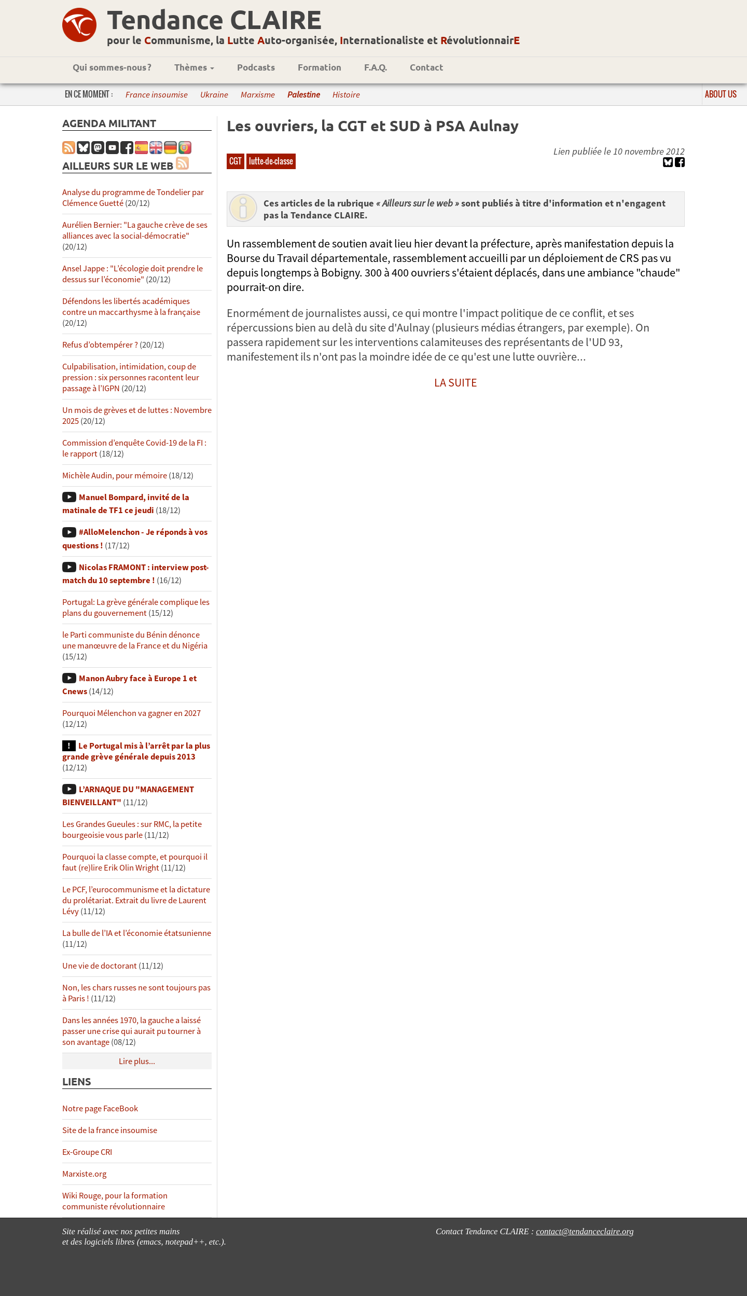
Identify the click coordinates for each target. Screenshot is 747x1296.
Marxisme (258, 94)
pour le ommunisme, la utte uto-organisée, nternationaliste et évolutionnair (313, 40)
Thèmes (194, 67)
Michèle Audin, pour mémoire (114, 475)
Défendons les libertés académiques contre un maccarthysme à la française (131, 307)
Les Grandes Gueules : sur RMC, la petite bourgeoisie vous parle (132, 829)
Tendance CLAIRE (214, 19)
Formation (319, 67)
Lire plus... (137, 1061)
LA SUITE (455, 382)
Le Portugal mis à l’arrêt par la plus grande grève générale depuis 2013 (136, 751)
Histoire (346, 94)
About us (721, 94)
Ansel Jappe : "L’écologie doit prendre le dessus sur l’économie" (132, 274)
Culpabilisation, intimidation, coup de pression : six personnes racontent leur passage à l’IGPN (130, 377)
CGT (235, 161)
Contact (427, 67)
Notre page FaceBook (100, 1108)
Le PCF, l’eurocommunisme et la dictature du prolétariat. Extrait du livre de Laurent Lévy (136, 900)
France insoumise (157, 94)
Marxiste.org (84, 1173)
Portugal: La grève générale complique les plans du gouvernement (136, 607)
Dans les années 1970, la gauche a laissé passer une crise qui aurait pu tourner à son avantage (131, 1031)
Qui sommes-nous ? (112, 67)
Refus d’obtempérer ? (100, 344)
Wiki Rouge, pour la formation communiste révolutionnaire (115, 1201)
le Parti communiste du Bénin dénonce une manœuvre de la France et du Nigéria (135, 640)
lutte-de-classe (271, 161)
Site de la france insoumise (109, 1130)
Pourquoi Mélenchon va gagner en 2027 (131, 713)
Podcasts (256, 67)
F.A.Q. (375, 67)
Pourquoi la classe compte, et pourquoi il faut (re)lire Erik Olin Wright (135, 862)
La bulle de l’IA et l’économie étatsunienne (136, 933)
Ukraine (214, 94)
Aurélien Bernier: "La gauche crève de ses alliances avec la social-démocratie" (135, 230)
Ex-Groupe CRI (87, 1152)
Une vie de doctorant (99, 965)
